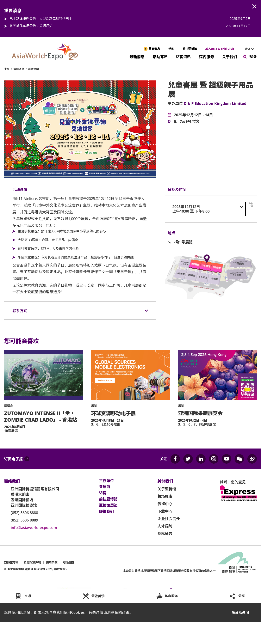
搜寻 (253, 56)
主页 (7, 69)
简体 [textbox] (247, 49)
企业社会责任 (168, 518)
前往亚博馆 (189, 49)
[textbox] (207, 209)
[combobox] (247, 49)
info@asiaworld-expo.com (34, 527)
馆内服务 (206, 56)
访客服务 (171, 596)
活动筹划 (160, 56)
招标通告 (164, 533)
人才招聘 (164, 526)
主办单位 (106, 481)
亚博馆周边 (108, 505)
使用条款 (51, 562)
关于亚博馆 (166, 488)
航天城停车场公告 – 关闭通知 (31, 26)
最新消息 (137, 56)
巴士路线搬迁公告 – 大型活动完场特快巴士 (41, 18)
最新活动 (33, 69)
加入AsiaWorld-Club (219, 49)
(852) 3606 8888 (24, 512)
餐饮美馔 (98, 596)
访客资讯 (183, 56)
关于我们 (229, 56)
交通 (27, 596)
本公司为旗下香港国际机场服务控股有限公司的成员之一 (169, 571)
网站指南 (68, 562)
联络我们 (106, 512)
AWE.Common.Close (254, 6)
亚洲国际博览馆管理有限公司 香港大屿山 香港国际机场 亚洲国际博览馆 (35, 497)
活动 (171, 49)
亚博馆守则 (11, 562)
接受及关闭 (240, 612)
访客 (102, 493)
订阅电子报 (13, 459)
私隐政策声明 (32, 562)
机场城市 (164, 496)
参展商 (104, 487)
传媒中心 (164, 503)
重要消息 (154, 49)
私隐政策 (121, 612)
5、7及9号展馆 (186, 122)
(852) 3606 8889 (24, 520)
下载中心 (164, 511)
